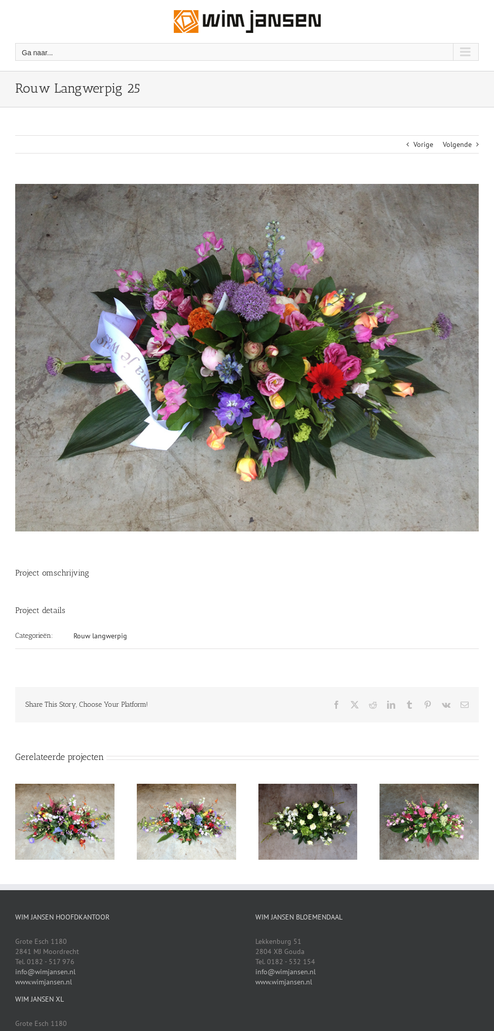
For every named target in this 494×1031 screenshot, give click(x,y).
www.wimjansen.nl (43, 981)
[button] (22, 821)
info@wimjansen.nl (45, 971)
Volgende (457, 144)
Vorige (423, 144)
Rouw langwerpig (100, 635)
